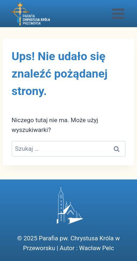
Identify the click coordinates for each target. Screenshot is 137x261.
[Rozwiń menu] (118, 13)
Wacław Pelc (96, 248)
